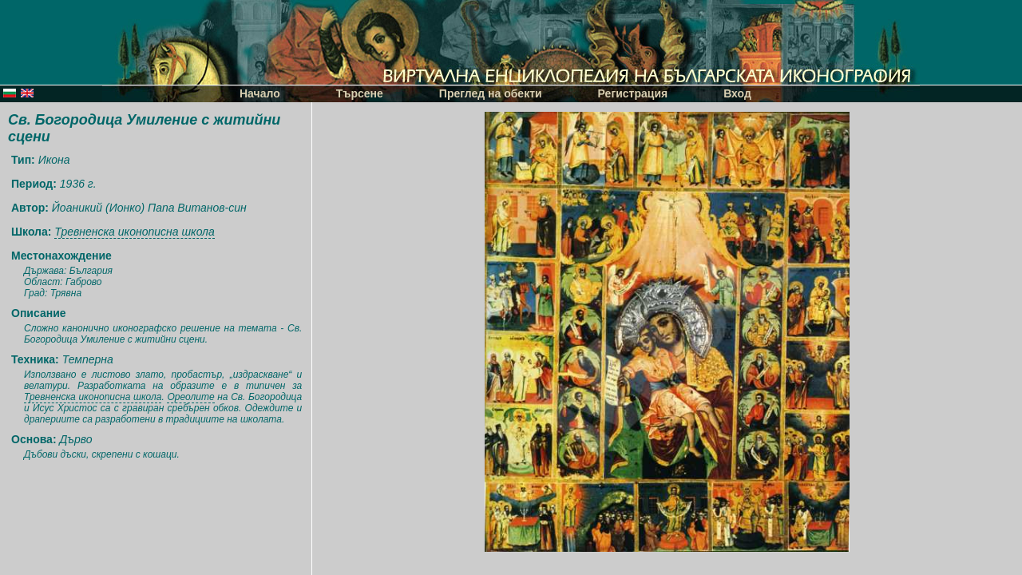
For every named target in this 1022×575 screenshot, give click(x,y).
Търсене (359, 93)
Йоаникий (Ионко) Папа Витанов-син (149, 207)
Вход (737, 93)
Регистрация (633, 93)
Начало (260, 93)
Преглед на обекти (490, 93)
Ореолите (190, 396)
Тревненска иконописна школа (134, 231)
